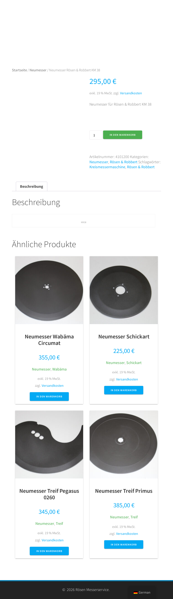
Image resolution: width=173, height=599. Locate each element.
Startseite (19, 70)
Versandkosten (131, 93)
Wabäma (59, 369)
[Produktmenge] (95, 135)
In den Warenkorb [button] (49, 396)
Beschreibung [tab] (31, 186)
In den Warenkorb (123, 134)
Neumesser (38, 70)
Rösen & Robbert (123, 161)
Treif (59, 523)
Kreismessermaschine (107, 166)
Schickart (134, 362)
